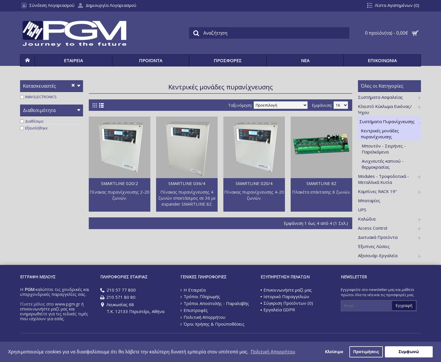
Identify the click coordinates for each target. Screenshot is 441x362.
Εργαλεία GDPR (278, 309)
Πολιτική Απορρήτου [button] (273, 352)
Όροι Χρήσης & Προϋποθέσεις (212, 324)
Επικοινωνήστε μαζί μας (286, 290)
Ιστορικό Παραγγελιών (285, 296)
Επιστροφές (194, 310)
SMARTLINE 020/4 (254, 183)
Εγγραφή (403, 305)
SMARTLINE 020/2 (119, 183)
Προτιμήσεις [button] (366, 351)
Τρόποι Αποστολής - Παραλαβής (214, 303)
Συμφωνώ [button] (409, 351)
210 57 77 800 (118, 290)
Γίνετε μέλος (32, 304)
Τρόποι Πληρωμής (200, 296)
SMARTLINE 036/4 (186, 183)
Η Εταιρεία (193, 290)
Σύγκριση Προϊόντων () (287, 303)
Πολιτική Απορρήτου (202, 317)
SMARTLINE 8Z (321, 183)
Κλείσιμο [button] (334, 351)
